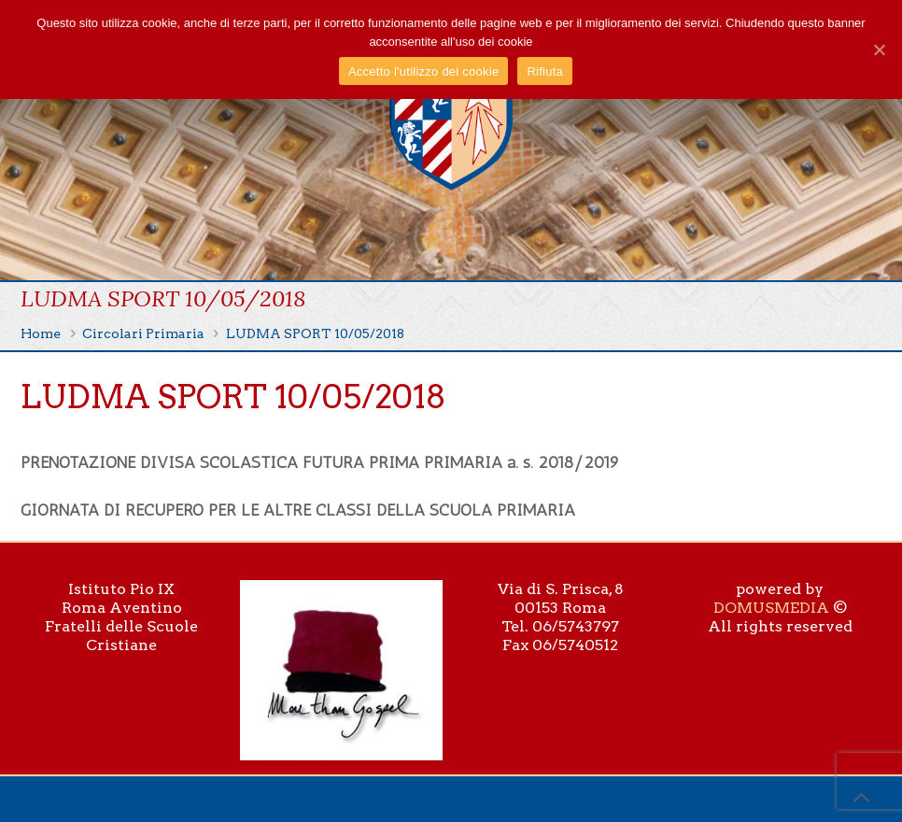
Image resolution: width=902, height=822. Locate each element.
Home (41, 333)
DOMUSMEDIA (771, 607)
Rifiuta (545, 71)
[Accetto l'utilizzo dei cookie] (878, 49)
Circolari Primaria (143, 333)
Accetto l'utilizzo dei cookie (423, 71)
